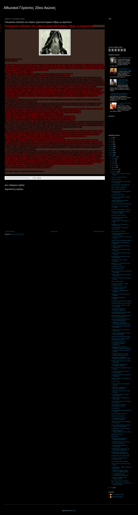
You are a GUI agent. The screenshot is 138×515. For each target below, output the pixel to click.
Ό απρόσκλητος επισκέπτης (118, 266)
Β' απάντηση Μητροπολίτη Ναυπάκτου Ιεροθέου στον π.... (120, 246)
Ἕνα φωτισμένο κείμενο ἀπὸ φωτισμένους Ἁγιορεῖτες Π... (118, 309)
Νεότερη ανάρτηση (9, 231)
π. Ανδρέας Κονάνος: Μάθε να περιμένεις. (124, 104)
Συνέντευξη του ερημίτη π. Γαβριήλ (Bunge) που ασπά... (119, 284)
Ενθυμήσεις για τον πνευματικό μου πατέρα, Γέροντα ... (120, 225)
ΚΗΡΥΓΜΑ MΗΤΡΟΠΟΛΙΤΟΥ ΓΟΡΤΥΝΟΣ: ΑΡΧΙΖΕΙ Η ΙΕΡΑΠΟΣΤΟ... (118, 343)
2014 (111, 155)
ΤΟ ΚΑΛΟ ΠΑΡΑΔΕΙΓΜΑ (117, 269)
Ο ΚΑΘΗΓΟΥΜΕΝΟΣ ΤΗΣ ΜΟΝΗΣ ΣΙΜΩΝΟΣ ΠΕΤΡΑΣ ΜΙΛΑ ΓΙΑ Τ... (120, 354)
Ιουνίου (113, 161)
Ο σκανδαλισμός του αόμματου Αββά (120, 455)
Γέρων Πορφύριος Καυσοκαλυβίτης (120, 481)
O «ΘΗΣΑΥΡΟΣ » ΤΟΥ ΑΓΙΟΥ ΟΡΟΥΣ (120, 428)
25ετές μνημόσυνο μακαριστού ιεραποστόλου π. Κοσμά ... (118, 405)
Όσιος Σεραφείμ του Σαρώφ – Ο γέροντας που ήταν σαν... (119, 418)
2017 (111, 148)
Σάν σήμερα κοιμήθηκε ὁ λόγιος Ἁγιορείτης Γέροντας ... (119, 478)
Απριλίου (114, 165)
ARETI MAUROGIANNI (117, 494)
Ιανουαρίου (114, 171)
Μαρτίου (114, 167)
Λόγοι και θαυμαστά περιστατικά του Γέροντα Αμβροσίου (120, 234)
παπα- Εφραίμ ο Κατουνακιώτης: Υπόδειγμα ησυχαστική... (119, 365)
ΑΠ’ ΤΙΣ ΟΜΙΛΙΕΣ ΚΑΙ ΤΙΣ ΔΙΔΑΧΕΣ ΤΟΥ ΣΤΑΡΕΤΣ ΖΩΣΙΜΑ (121, 483)
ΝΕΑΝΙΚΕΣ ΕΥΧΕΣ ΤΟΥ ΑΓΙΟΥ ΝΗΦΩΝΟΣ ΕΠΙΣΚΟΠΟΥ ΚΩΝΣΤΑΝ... (121, 347)
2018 (111, 146)
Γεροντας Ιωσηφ (115, 381)
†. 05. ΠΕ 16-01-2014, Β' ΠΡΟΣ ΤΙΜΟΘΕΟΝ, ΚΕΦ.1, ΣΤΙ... (119, 287)
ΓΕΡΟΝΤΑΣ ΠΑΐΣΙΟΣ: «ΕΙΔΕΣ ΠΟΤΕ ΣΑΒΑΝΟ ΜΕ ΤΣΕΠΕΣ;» (120, 442)
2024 (111, 137)
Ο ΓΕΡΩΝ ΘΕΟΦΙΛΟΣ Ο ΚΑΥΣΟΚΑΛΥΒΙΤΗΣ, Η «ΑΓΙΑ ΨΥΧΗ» (121, 431)
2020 (111, 142)
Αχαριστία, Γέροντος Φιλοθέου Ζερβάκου (121, 240)
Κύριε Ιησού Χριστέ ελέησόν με (118, 177)
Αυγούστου (114, 156)
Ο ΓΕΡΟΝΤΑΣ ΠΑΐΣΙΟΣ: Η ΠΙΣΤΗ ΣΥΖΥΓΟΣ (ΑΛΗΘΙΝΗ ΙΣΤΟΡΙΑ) (119, 471)
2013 (111, 487)
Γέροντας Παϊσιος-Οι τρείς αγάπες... (120, 461)
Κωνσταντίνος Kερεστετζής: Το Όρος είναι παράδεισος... (120, 372)
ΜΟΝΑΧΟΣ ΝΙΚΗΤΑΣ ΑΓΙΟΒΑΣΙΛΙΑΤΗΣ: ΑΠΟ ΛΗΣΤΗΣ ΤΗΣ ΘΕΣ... (121, 316)
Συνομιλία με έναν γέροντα (117, 416)
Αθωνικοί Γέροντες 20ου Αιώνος (30, 8)
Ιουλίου (113, 159)
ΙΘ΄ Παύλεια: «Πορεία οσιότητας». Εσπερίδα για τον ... (119, 458)
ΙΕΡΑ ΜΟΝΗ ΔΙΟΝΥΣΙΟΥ (117, 434)
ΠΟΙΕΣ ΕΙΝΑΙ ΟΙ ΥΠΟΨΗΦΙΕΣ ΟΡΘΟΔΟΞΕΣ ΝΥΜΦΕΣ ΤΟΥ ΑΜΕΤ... (121, 358)
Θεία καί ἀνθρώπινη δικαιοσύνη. (119, 187)
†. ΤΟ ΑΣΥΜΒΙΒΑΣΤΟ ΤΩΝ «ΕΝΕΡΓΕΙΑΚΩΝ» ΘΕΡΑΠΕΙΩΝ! (120, 474)
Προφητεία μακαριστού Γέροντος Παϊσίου (121, 301)
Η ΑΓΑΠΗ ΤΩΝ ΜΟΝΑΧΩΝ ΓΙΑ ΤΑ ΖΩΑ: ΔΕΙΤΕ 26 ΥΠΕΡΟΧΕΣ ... (121, 334)
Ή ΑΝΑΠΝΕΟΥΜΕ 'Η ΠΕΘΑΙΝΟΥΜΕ (120, 185)
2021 (111, 139)
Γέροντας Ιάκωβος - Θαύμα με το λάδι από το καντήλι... (120, 306)
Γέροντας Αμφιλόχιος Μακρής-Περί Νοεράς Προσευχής (119, 201)
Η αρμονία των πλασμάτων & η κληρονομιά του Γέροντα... (118, 388)
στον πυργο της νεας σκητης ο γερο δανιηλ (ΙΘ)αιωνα (120, 395)
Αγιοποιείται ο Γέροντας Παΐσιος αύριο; (120, 336)
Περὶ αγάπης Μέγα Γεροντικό (118, 215)
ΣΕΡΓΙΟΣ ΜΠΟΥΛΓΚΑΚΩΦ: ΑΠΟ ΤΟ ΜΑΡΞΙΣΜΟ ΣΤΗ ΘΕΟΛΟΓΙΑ (120, 449)
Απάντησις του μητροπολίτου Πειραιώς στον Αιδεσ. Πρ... (120, 197)
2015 (111, 152)
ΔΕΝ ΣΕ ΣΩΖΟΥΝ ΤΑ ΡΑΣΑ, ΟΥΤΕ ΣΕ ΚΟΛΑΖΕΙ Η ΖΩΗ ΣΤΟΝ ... (120, 339)
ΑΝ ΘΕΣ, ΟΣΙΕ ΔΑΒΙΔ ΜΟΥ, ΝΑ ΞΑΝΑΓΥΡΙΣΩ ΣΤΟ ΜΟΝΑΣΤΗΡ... (120, 453)
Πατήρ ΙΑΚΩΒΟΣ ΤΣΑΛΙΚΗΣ (124, 57)
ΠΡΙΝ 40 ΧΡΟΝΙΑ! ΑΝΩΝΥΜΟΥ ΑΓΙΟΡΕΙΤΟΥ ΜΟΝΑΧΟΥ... (119, 439)
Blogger (74, 510)
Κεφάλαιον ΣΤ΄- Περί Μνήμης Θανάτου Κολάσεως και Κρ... (120, 264)
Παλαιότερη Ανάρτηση (98, 231)
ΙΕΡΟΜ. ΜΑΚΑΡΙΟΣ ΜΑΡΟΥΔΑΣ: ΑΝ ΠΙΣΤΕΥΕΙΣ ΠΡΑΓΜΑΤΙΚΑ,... (120, 320)
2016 (111, 150)
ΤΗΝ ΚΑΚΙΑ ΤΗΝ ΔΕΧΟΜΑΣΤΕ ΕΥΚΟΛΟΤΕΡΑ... (119, 446)
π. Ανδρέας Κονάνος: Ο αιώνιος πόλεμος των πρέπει (124, 69)
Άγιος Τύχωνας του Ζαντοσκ (118, 231)
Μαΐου (113, 163)
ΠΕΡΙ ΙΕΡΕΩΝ (114, 436)
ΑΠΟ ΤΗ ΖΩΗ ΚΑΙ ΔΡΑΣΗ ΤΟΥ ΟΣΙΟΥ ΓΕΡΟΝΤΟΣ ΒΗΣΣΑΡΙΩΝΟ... (120, 425)
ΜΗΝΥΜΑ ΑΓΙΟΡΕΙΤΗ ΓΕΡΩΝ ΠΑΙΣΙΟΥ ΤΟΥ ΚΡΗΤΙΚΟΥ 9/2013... (121, 313)
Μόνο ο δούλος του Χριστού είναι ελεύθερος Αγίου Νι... (119, 218)
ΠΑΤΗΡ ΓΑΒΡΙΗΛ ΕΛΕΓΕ (117, 281)
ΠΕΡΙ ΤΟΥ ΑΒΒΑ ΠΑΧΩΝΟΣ (118, 189)
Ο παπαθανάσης (115, 408)
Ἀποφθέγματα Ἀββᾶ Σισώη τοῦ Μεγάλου (121, 303)
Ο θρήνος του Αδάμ (116, 179)
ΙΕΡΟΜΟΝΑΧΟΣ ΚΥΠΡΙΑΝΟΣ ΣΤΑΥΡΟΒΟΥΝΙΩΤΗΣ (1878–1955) (120, 323)
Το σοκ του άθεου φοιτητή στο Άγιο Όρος (121, 204)
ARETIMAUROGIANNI (117, 497)
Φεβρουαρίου (115, 169)
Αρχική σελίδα (54, 231)
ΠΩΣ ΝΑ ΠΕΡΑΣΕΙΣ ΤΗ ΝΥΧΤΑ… (119, 414)
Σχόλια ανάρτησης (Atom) (17, 234)
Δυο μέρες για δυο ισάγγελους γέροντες (121, 209)
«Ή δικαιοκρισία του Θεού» (117, 194)
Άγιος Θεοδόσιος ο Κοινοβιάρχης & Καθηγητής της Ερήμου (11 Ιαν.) (119, 94)
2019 (111, 144)
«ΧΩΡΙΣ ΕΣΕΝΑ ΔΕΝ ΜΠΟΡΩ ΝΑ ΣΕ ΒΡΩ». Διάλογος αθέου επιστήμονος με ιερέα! (123, 81)
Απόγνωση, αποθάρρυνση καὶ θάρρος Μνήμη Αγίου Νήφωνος (120, 212)
